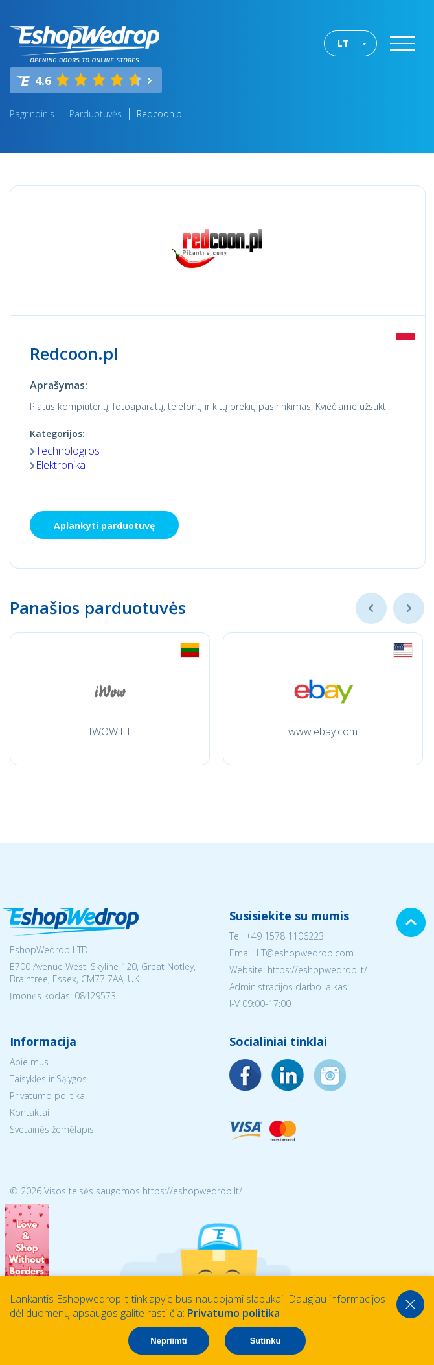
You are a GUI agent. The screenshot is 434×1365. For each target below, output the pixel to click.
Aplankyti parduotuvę (104, 525)
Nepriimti (168, 1341)
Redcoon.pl (160, 114)
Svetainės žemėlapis (52, 1129)
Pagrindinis (32, 114)
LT (343, 43)
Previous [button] (371, 608)
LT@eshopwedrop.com (305, 953)
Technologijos (68, 451)
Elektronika (61, 465)
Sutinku (265, 1341)
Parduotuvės (95, 114)
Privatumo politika (47, 1095)
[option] (110, 698)
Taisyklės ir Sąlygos (48, 1079)
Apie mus (29, 1062)
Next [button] (408, 608)
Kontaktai (29, 1112)
